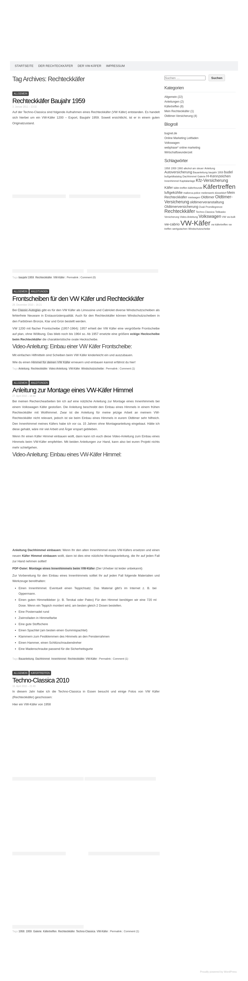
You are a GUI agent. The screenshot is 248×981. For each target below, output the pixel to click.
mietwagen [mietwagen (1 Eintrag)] (194, 197)
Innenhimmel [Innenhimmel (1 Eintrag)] (171, 180)
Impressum (115, 66)
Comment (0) (88, 277)
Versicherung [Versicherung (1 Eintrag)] (171, 216)
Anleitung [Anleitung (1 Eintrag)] (210, 168)
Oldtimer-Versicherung (178, 116)
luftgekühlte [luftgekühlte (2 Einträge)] (173, 192)
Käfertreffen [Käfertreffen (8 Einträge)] (219, 186)
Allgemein (20, 93)
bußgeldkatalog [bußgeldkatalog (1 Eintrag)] (173, 176)
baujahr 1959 (26, 277)
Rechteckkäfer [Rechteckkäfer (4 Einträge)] (179, 211)
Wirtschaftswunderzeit (178, 152)
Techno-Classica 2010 (40, 680)
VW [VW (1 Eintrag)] (224, 216)
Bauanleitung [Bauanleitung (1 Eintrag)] (200, 172)
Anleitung (24, 368)
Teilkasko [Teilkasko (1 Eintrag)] (220, 211)
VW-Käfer (58, 277)
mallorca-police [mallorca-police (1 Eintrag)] (191, 192)
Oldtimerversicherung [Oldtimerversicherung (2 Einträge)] (181, 206)
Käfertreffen (40, 673)
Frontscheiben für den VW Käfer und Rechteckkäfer (78, 298)
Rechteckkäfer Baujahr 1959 (48, 101)
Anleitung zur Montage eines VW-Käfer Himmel (72, 390)
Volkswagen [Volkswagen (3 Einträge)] (210, 216)
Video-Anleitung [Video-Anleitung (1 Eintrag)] (189, 216)
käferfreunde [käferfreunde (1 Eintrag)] (195, 187)
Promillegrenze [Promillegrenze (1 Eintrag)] (213, 206)
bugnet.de (170, 133)
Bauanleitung (26, 658)
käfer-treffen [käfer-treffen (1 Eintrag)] (180, 187)
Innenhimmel (58, 658)
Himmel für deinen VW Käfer (51, 362)
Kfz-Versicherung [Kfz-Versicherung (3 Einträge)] (212, 180)
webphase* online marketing (182, 147)
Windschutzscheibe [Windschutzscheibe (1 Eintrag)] (199, 228)
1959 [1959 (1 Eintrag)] (173, 168)
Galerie (37, 931)
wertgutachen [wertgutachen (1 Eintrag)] (179, 228)
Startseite (24, 66)
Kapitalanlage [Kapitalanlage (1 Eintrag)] (187, 180)
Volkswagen (172, 142)
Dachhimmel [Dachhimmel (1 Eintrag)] (189, 176)
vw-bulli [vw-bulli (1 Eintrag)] (231, 216)
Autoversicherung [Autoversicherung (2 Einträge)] (178, 172)
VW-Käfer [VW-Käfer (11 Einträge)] (195, 223)
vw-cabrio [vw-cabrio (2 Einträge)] (172, 224)
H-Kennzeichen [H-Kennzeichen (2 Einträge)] (218, 176)
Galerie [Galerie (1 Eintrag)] (201, 176)
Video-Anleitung (58, 368)
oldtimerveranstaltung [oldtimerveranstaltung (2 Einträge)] (207, 202)
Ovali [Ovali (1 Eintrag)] (202, 206)
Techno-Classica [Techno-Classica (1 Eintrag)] (205, 211)
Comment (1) (127, 368)
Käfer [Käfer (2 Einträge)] (168, 187)
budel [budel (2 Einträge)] (228, 172)
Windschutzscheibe (92, 368)
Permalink (72, 277)
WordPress (230, 971)
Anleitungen (39, 291)
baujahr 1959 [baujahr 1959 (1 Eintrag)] (215, 172)
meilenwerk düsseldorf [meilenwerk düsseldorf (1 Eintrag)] (213, 192)
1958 (21, 931)
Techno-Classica (85, 931)
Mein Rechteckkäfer (177, 111)
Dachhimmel (42, 658)
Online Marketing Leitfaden (181, 138)
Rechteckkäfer (43, 277)
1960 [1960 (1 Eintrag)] (180, 168)
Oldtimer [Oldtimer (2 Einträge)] (208, 197)
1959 (29, 931)
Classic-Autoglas (29, 310)
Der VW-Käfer (89, 66)
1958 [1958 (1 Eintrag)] (167, 168)
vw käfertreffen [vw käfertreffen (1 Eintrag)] (219, 224)
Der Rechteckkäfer (55, 66)
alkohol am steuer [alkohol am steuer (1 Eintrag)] (194, 168)
